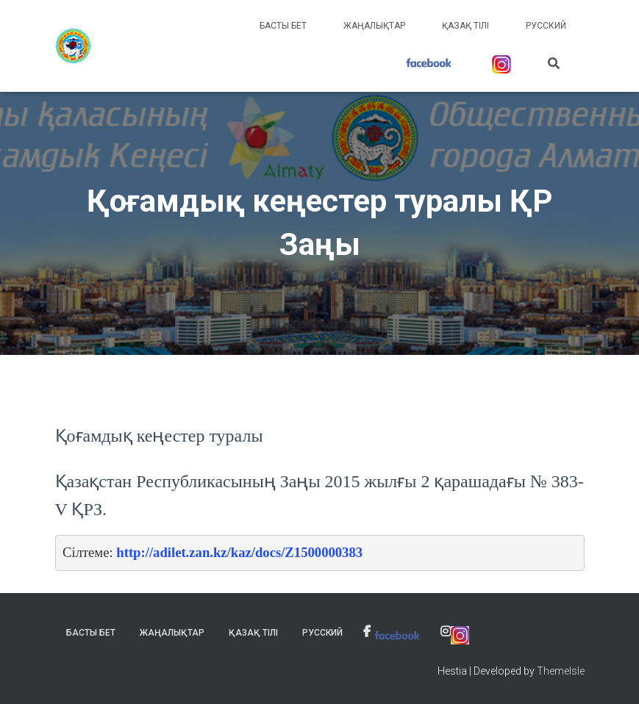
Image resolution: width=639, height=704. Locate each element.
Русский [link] (546, 26)
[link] (73, 46)
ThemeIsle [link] (561, 671)
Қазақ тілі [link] (465, 26)
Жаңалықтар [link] (374, 26)
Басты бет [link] (283, 26)
